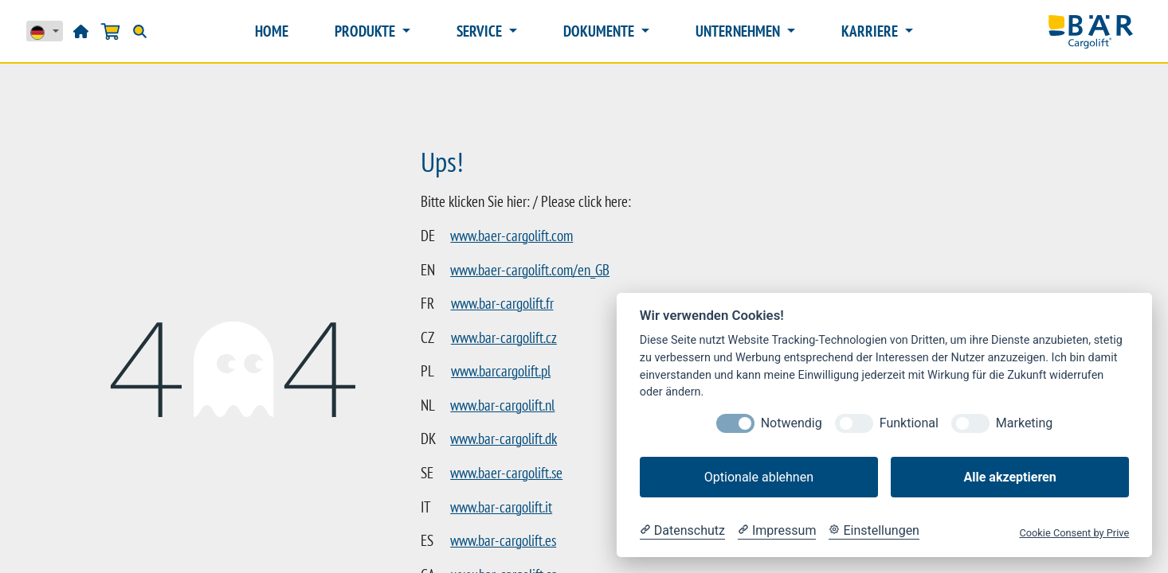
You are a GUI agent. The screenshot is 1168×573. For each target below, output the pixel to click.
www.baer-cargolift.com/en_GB (529, 269)
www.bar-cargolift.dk (503, 438)
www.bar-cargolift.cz (504, 337)
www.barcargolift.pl (501, 370)
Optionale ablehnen (758, 477)
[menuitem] (319, 31)
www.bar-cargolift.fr (502, 303)
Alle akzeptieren (1009, 477)
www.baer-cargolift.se (506, 472)
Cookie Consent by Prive (1074, 533)
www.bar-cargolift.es (503, 540)
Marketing (1024, 423)
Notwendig (791, 423)
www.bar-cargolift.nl (502, 405)
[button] (876, 29)
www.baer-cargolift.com (511, 235)
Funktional (909, 423)
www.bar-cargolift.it (501, 506)
